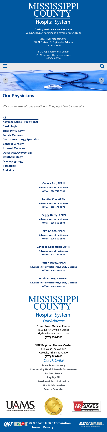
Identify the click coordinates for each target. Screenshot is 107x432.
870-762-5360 (58, 191)
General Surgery (13, 143)
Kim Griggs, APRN (53, 230)
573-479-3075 (58, 206)
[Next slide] (101, 80)
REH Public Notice (53, 385)
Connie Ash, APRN (53, 183)
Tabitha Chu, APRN (53, 199)
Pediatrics (9, 165)
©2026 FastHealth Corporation (50, 423)
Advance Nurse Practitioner (20, 121)
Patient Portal (53, 373)
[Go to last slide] (5, 80)
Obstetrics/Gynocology (17, 152)
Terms (35, 427)
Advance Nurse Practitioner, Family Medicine (53, 266)
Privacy (48, 427)
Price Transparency (53, 365)
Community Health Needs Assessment (53, 369)
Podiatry (8, 170)
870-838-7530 (58, 270)
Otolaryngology (13, 161)
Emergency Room (14, 130)
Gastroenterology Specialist (21, 139)
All (4, 117)
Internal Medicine (14, 148)
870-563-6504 (58, 222)
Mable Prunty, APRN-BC (53, 278)
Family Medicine (13, 135)
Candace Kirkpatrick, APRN (53, 246)
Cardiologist (11, 126)
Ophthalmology (13, 157)
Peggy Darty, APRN (53, 215)
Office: (46, 191)
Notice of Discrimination (53, 381)
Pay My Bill (53, 377)
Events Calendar (53, 389)
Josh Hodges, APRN (54, 262)
